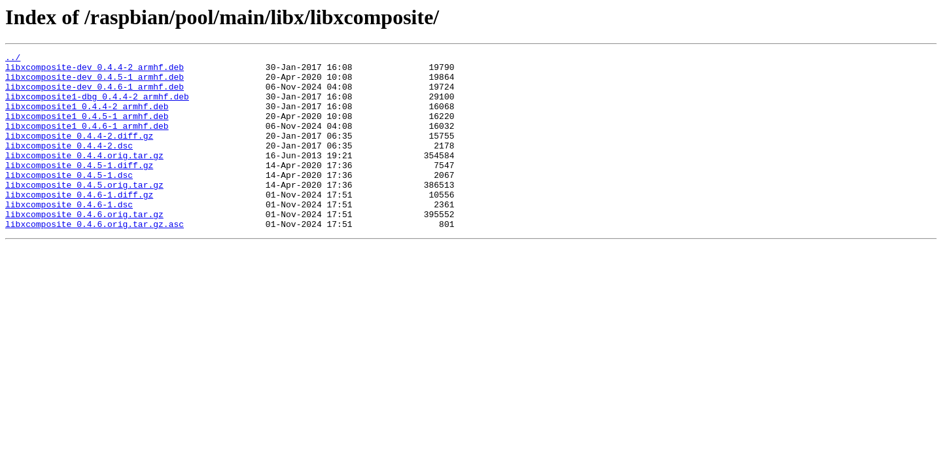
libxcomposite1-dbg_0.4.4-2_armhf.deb (97, 106)
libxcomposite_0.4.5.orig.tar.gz (84, 212)
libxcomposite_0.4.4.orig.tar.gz (84, 177)
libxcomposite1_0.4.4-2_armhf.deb (87, 118)
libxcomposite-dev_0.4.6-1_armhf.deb (94, 94)
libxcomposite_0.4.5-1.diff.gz (79, 188)
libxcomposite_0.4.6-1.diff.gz (79, 224)
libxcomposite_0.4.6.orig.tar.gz (84, 247)
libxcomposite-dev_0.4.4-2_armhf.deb (94, 71)
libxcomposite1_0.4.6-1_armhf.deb (87, 141)
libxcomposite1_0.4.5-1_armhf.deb (87, 129)
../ (12, 59)
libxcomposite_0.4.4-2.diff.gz (79, 153)
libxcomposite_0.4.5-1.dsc (69, 200)
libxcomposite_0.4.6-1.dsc (69, 235)
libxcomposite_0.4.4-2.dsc (69, 165)
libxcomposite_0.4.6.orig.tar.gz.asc (94, 259)
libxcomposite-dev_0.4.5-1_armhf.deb (94, 82)
